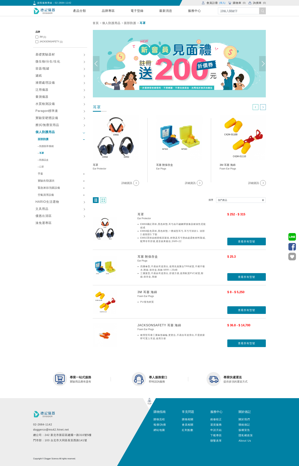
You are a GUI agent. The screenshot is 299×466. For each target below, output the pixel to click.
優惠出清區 (43, 215)
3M (42, 36)
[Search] (242, 10)
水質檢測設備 (45, 103)
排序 (211, 200)
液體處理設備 (45, 82)
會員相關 (187, 424)
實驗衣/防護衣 (46, 180)
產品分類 (79, 10)
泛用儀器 (41, 89)
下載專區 (216, 435)
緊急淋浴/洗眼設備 (49, 187)
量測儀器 (41, 96)
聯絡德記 (244, 424)
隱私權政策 (246, 435)
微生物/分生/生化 (47, 61)
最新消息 (165, 10)
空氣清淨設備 (46, 194)
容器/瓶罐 (42, 68)
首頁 (96, 23)
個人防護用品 (111, 23)
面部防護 (130, 23)
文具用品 (41, 208)
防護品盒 (43, 160)
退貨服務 (216, 424)
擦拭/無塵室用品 (47, 125)
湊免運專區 (43, 223)
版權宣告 (244, 430)
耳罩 (143, 23)
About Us (245, 440)
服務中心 (194, 10)
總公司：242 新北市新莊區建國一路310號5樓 (62, 434)
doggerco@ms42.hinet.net (51, 429)
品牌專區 (108, 10)
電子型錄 (137, 10)
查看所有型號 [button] (246, 241)
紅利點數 (187, 430)
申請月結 (216, 430)
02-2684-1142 (63, 3)
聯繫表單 (216, 440)
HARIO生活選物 (47, 201)
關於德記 (245, 411)
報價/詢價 (160, 424)
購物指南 (160, 411)
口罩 (41, 166)
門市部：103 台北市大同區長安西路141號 (60, 440)
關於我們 (244, 419)
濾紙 (38, 75)
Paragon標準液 (46, 110)
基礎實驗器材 (45, 54)
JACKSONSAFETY (51, 41)
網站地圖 (159, 430)
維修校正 (216, 419)
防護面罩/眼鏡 (46, 146)
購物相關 (187, 419)
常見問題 (188, 411)
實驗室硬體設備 (46, 118)
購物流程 (159, 419)
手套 (40, 173)
